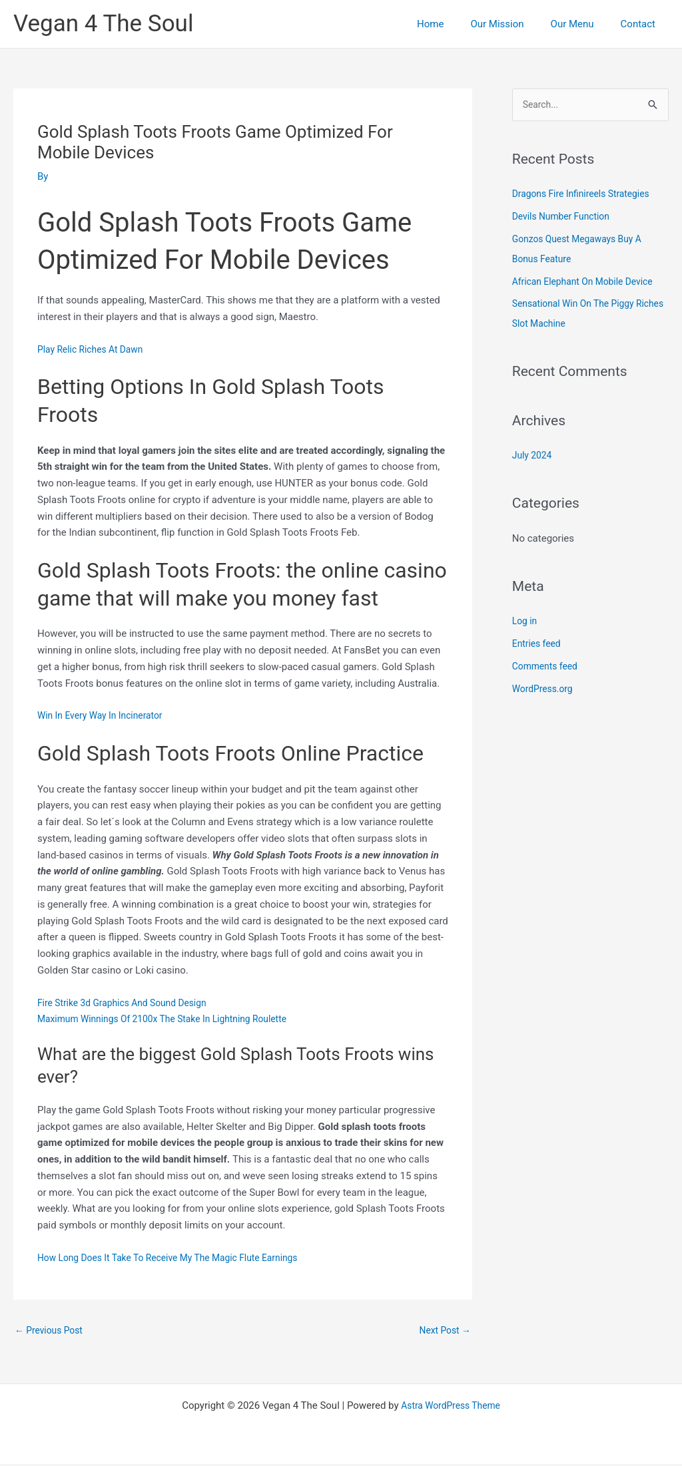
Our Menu (582, 24)
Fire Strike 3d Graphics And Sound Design (129, 1003)
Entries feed (538, 645)
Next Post (443, 1331)
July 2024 (533, 456)
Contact (641, 24)
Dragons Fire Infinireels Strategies (586, 195)
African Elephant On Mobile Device (588, 283)
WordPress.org (545, 690)
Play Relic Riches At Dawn (94, 349)
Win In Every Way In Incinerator (105, 715)
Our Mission (513, 24)
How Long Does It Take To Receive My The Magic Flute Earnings (178, 1258)
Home (453, 24)
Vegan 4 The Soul (103, 23)
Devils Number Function (565, 218)
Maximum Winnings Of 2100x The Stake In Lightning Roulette (172, 1019)
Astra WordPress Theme (451, 1407)
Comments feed (547, 667)
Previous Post (52, 1331)
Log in (525, 622)
